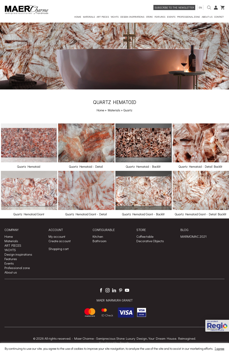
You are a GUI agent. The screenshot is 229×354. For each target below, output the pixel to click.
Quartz (127, 110)
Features (10, 258)
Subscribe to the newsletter (174, 7)
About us (10, 272)
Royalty (125, 343)
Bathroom (99, 241)
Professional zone (17, 267)
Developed (106, 343)
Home (100, 110)
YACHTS (10, 250)
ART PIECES (12, 245)
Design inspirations (18, 254)
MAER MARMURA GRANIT (115, 300)
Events (9, 263)
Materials (114, 110)
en (200, 7)
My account (57, 236)
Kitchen (98, 236)
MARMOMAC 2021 (193, 236)
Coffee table (144, 236)
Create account (60, 241)
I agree (219, 348)
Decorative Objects (150, 241)
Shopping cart (59, 248)
